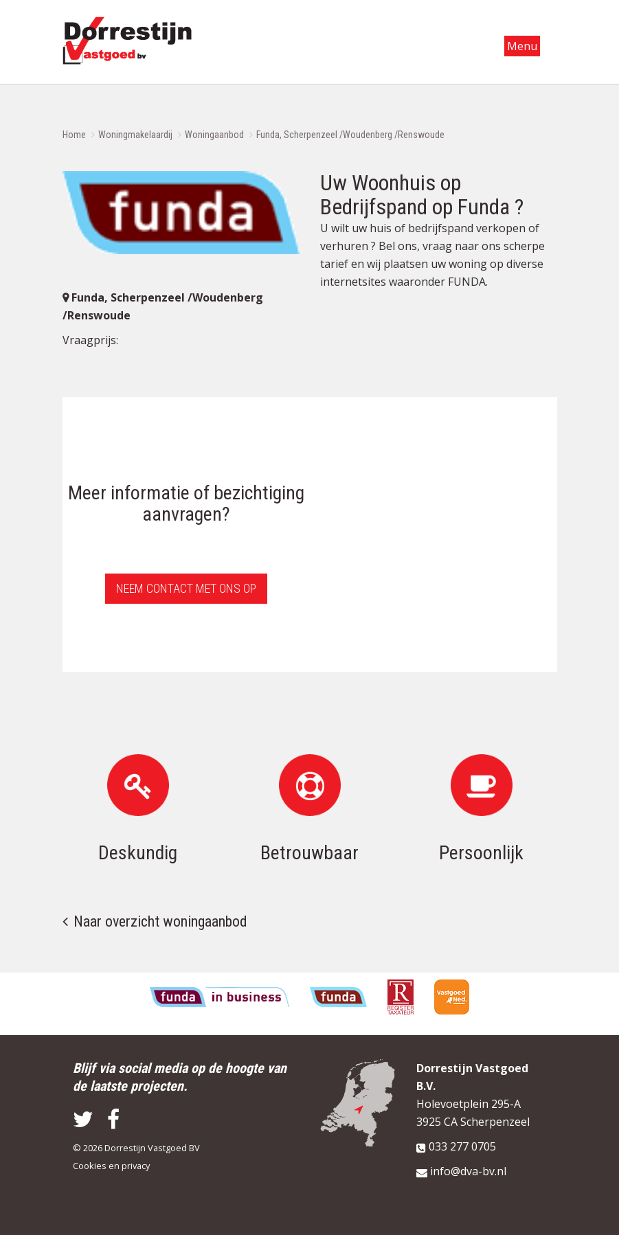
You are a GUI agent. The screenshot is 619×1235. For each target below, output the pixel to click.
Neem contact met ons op (186, 588)
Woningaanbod (214, 134)
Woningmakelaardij (135, 134)
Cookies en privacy (111, 1165)
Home (74, 134)
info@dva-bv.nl (468, 1171)
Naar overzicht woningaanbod (160, 921)
